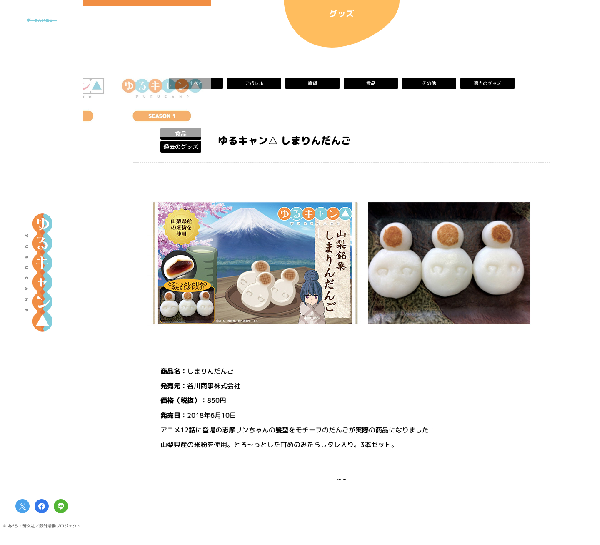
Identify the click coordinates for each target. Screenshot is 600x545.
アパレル (254, 83)
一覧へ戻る (341, 485)
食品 (371, 83)
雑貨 (312, 83)
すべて (196, 83)
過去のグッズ (488, 83)
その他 (429, 83)
